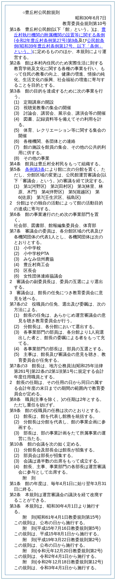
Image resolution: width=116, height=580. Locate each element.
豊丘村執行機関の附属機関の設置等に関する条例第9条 (60, 35)
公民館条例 (59, 46)
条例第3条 (35, 169)
